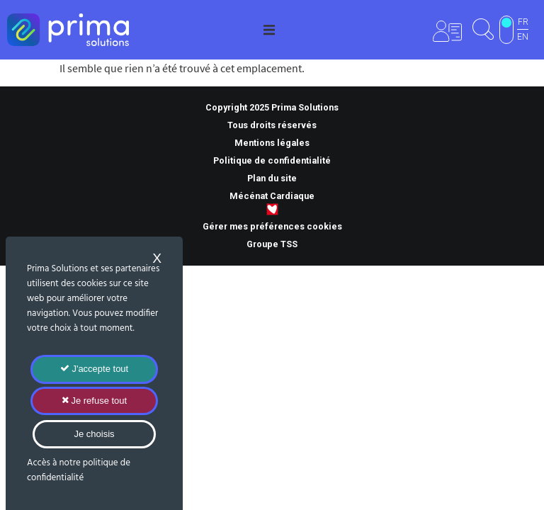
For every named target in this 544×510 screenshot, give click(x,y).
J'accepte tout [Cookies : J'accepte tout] (94, 368)
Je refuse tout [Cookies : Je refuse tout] (94, 400)
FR (523, 22)
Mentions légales (272, 142)
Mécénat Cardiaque (272, 196)
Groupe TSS (272, 244)
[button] (269, 29)
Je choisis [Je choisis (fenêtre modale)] (94, 434)
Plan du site (272, 178)
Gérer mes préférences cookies (272, 226)
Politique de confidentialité (272, 160)
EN (522, 37)
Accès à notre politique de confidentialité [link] (78, 470)
